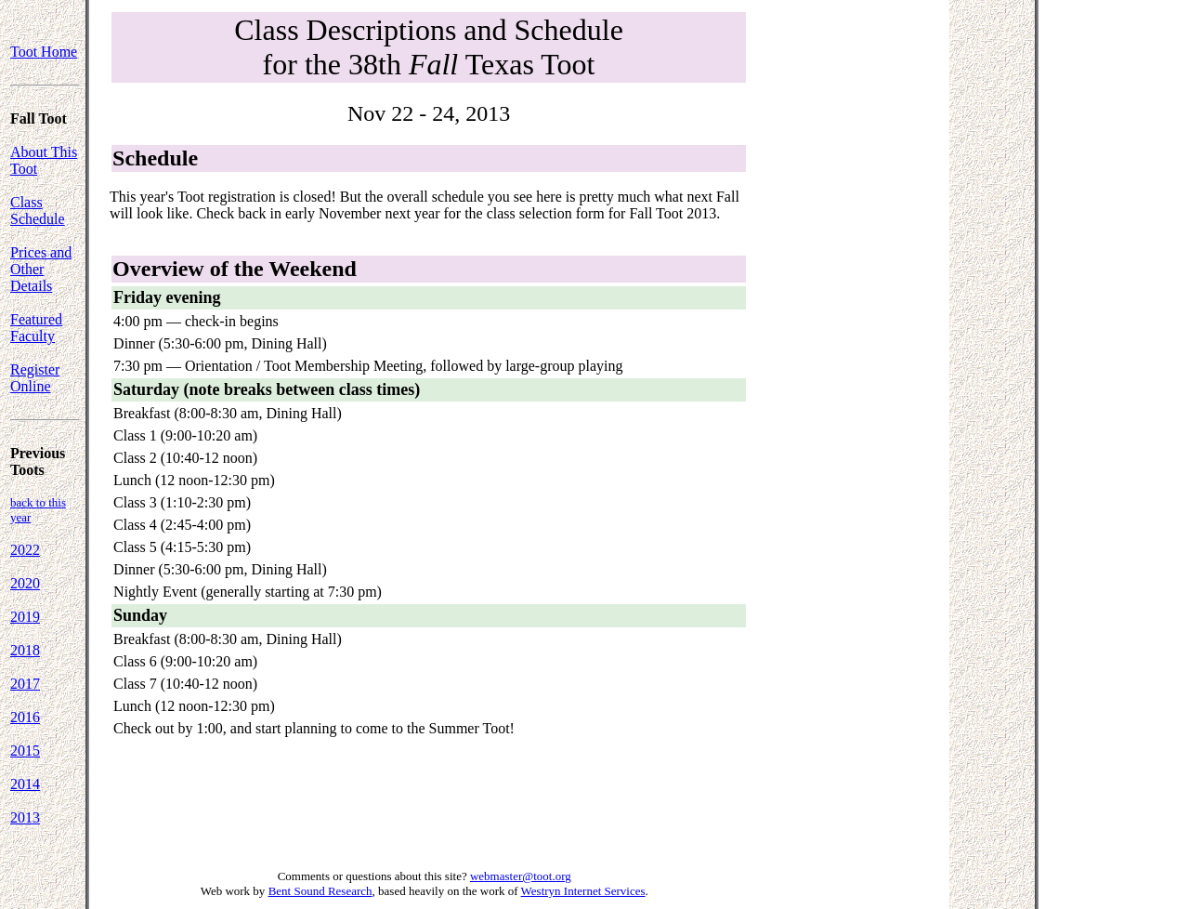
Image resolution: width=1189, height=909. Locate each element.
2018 (25, 650)
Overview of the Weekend (234, 269)
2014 (25, 784)
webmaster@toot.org (520, 876)
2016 (25, 717)
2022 (25, 550)
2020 (25, 583)
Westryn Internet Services (583, 891)
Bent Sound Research (320, 891)
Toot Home (43, 51)
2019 (25, 617)
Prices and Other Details (41, 269)
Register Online (34, 378)
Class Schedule (37, 210)
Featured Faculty (36, 327)
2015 (25, 750)
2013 (25, 817)
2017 (25, 684)
